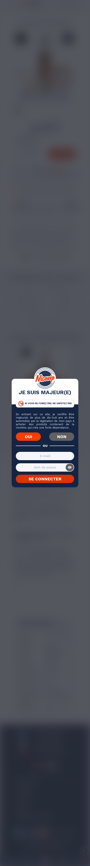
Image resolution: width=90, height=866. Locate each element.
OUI (28, 436)
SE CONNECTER (45, 478)
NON (61, 436)
